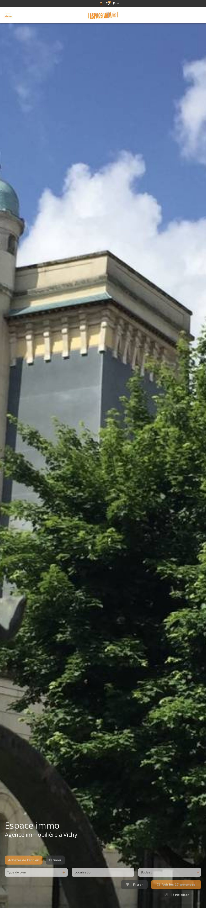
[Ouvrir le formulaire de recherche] (134, 893)
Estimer (55, 869)
